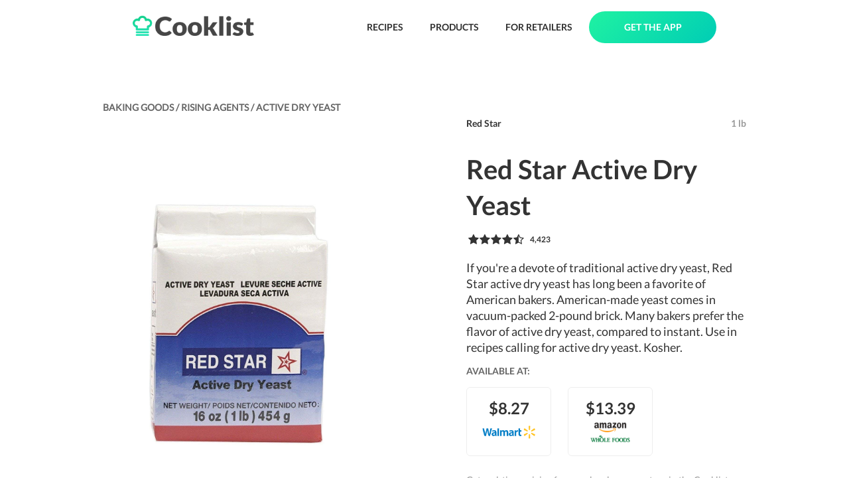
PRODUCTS (454, 27)
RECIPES (385, 27)
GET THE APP (653, 27)
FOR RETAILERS (538, 27)
